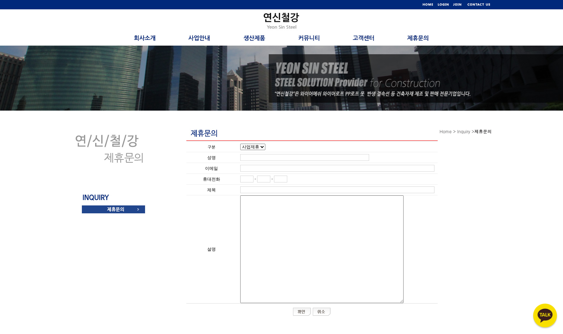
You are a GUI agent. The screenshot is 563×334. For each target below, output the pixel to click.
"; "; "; (252, 147)
